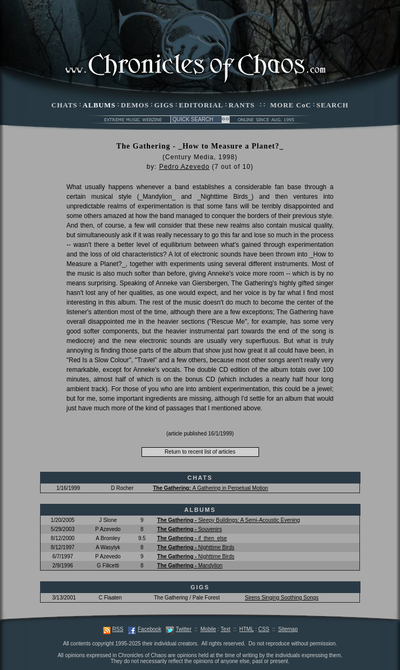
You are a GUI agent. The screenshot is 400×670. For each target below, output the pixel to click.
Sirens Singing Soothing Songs (282, 598)
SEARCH (333, 105)
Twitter (183, 629)
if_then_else (192, 538)
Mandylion (189, 565)
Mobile (208, 629)
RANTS (242, 105)
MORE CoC (290, 105)
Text (225, 629)
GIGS (164, 105)
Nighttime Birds (195, 547)
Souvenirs (189, 529)
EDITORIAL (201, 105)
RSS (117, 629)
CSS (264, 629)
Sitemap (288, 629)
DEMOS (135, 105)
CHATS (64, 105)
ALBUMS (99, 105)
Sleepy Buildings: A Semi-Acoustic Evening (228, 520)
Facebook (149, 629)
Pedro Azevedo (184, 166)
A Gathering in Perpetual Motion (210, 488)
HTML (246, 629)
